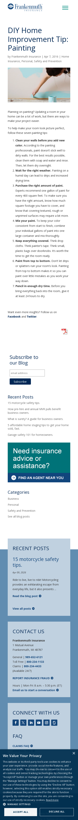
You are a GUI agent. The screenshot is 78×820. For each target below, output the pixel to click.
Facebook (14, 316)
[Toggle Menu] (65, 7)
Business (13, 498)
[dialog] (39, 784)
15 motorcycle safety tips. (24, 403)
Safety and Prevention (48, 61)
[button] (39, 804)
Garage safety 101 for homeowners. (30, 435)
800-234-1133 (35, 662)
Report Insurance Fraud (31, 678)
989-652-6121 (34, 657)
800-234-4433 (32, 666)
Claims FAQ (21, 746)
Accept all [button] (20, 812)
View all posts (22, 608)
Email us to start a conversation (34, 690)
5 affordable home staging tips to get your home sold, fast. (38, 426)
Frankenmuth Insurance (26, 56)
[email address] (27, 373)
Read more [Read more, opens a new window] (52, 800)
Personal (26, 61)
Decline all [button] (56, 811)
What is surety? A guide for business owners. (35, 419)
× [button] (73, 753)
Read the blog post (25, 596)
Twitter (31, 316)
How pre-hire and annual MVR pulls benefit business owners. (34, 410)
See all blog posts (19, 516)
